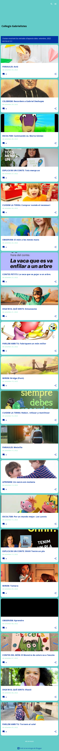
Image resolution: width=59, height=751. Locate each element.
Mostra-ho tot (7, 41)
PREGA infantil (16, 12)
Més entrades (29, 741)
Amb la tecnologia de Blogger (29, 748)
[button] (55, 74)
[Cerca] (51, 4)
